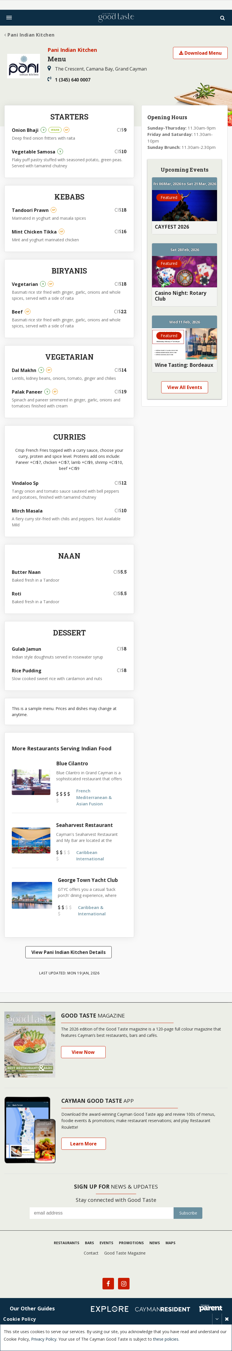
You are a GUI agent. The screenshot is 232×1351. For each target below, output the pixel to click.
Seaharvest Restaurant (84, 825)
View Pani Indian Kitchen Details (67, 952)
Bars (89, 1240)
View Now (83, 1049)
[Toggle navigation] (9, 17)
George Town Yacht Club (88, 880)
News (154, 1240)
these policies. (166, 1339)
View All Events (184, 387)
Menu (56, 59)
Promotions (131, 1240)
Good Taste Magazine (125, 1250)
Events (106, 1240)
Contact (91, 1250)
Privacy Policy (43, 1339)
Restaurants (66, 1240)
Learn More (83, 1141)
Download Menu (200, 53)
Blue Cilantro (72, 763)
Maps (170, 1240)
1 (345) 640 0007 (68, 79)
